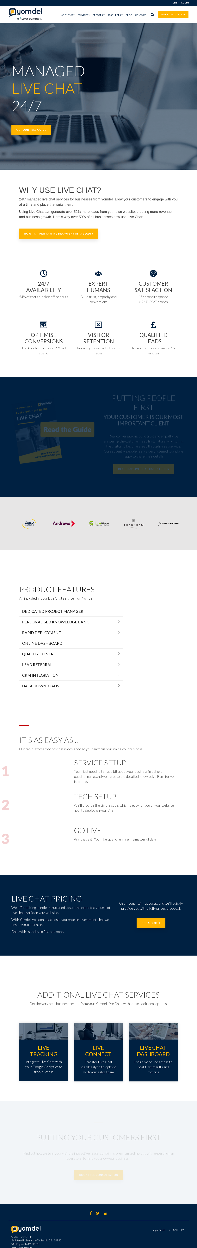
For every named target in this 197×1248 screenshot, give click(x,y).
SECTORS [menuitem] (98, 15)
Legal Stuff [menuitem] (158, 1230)
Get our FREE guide (31, 129)
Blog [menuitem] (129, 15)
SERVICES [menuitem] (83, 15)
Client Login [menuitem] (180, 2)
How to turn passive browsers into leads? (58, 233)
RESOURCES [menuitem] (114, 15)
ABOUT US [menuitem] (67, 15)
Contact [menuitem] (140, 15)
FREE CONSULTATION (173, 14)
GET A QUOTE (151, 923)
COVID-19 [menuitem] (176, 1230)
